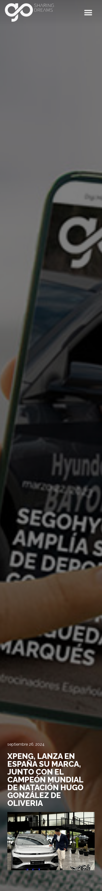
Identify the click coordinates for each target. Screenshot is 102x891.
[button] (88, 11)
